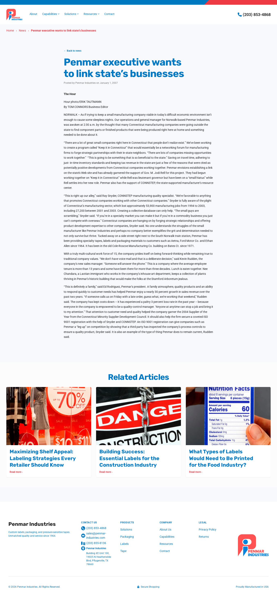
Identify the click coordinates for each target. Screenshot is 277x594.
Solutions (126, 529)
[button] (50, 14)
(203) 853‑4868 (93, 528)
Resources (166, 543)
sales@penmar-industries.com (93, 535)
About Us (165, 529)
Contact (165, 551)
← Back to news (72, 50)
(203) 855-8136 (93, 543)
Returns (204, 536)
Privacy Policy (207, 529)
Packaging (127, 536)
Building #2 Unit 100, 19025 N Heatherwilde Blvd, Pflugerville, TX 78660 (98, 559)
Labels (124, 543)
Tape (123, 551)
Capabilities (167, 536)
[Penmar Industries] (253, 545)
